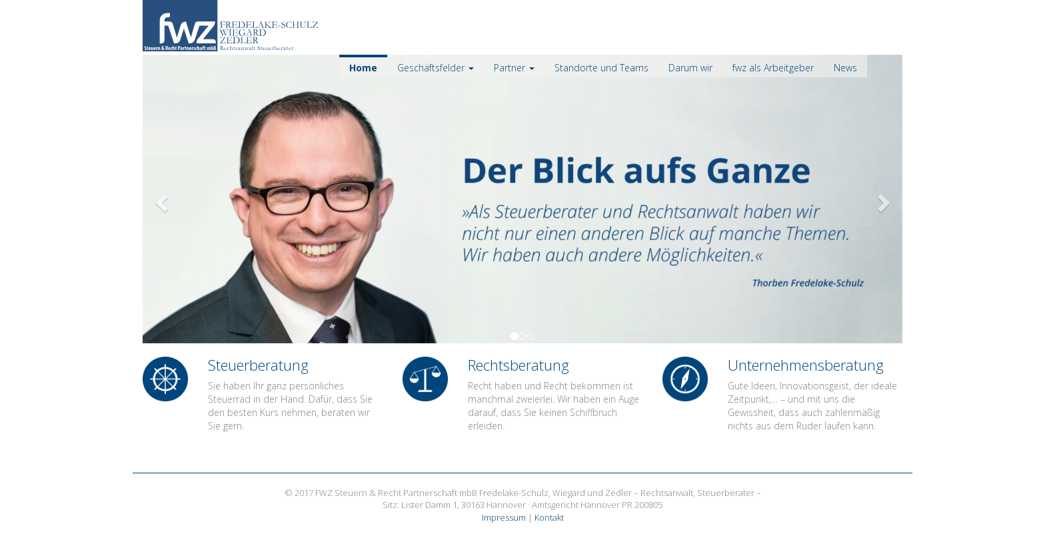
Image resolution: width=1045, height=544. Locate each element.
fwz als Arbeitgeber (773, 67)
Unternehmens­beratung (806, 365)
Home (363, 67)
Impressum (504, 517)
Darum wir (690, 67)
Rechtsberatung (518, 365)
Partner (514, 67)
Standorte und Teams (601, 67)
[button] (200, 199)
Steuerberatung (258, 365)
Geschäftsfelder (435, 67)
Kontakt (549, 517)
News (845, 67)
